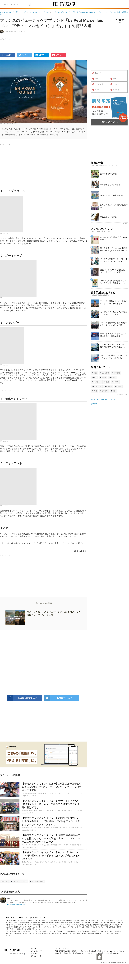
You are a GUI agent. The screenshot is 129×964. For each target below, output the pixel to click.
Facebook (34, 954)
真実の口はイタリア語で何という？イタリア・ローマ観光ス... (113, 271)
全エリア (96, 73)
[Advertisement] (43, 662)
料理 (113, 391)
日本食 (118, 386)
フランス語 (96, 386)
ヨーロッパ (97, 84)
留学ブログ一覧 (36, 956)
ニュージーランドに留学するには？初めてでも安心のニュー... (113, 345)
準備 (94, 391)
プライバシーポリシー (38, 951)
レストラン (96, 382)
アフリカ (115, 90)
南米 (113, 79)
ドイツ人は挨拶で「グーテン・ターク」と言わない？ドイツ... (114, 260)
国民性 (103, 377)
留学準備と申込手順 (108, 174)
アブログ (94, 404)
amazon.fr (5, 365)
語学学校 (116, 373)
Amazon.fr (5, 233)
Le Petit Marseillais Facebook (10, 123)
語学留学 (104, 391)
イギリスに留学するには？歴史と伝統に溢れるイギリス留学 (114, 324)
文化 (94, 377)
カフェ (112, 377)
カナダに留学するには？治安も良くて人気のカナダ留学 (114, 313)
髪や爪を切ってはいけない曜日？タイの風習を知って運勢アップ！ (114, 249)
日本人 (115, 382)
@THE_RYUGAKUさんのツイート (103, 399)
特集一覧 (125, 223)
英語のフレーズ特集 (108, 217)
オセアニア (116, 84)
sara (9, 898)
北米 (95, 79)
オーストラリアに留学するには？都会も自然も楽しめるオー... (114, 335)
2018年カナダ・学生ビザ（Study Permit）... (113, 238)
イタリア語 (104, 373)
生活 (107, 382)
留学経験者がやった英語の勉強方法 (114, 206)
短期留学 (108, 386)
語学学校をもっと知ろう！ (111, 185)
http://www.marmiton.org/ (16, 904)
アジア (95, 90)
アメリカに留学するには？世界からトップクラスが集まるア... (114, 302)
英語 (94, 373)
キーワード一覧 (122, 395)
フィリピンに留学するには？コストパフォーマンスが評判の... (114, 356)
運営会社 (34, 948)
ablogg (22, 953)
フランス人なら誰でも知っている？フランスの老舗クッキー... (113, 282)
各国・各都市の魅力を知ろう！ (113, 195)
